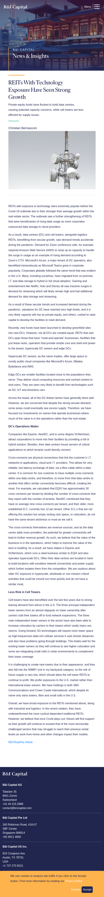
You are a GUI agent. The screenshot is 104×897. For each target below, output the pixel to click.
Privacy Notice (74, 883)
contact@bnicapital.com (17, 808)
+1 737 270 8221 (13, 865)
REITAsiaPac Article (20, 742)
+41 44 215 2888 (13, 803)
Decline (75, 891)
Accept (87, 891)
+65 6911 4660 (12, 836)
